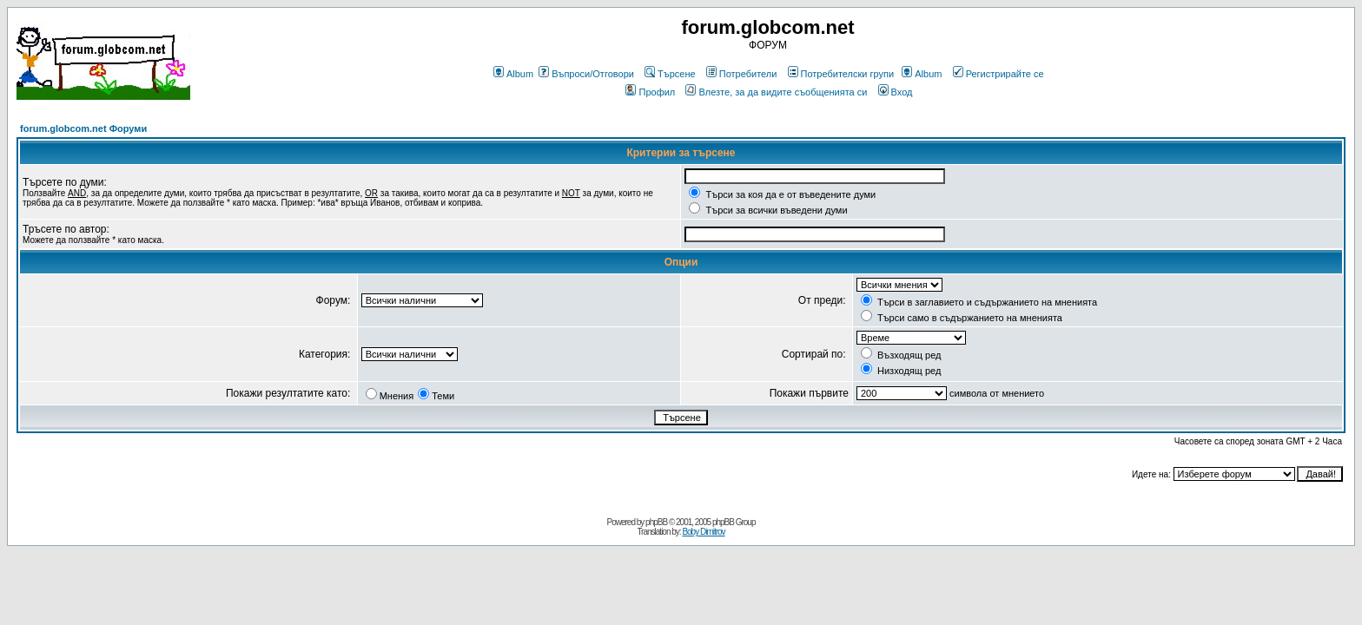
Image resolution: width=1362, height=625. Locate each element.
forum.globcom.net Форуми (83, 128)
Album (513, 74)
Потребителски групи (841, 74)
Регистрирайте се (998, 74)
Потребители (741, 74)
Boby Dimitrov (703, 531)
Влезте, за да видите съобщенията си (776, 92)
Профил (650, 92)
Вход (895, 92)
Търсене (670, 74)
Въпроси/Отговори (586, 74)
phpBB (656, 522)
